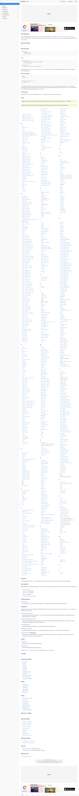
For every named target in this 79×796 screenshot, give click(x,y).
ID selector (25, 594)
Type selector (25, 591)
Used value (25, 692)
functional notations (25, 38)
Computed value (26, 685)
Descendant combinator (25, 628)
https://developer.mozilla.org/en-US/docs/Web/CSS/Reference (49, 762)
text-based (68, 87)
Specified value (25, 690)
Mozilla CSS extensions (27, 748)
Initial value (25, 687)
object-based (41, 89)
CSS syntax (25, 661)
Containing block (26, 701)
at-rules (31, 38)
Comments (25, 666)
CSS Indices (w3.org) (27, 756)
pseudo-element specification (48, 650)
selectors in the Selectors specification (31, 650)
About (76, 1)
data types (72, 36)
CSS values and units (27, 676)
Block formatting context (27, 698)
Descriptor (25, 668)
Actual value (25, 684)
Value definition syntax (27, 675)
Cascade (24, 665)
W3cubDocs (23, 1)
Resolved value (25, 689)
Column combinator (25, 632)
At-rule (42, 94)
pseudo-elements (66, 36)
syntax (64, 86)
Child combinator (24, 624)
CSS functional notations (27, 678)
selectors (34, 581)
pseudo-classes (60, 36)
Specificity (25, 673)
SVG (65, 101)
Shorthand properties (27, 671)
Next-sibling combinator (25, 613)
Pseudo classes (24, 641)
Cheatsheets (70, 1)
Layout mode (25, 703)
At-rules (24, 663)
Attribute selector (26, 596)
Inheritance (25, 670)
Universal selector (26, 589)
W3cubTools (63, 1)
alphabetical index (38, 36)
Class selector (25, 592)
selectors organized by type (58, 38)
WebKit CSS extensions (27, 750)
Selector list (23, 601)
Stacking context (26, 708)
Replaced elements (26, 706)
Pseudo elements (24, 645)
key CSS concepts (45, 38)
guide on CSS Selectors (50, 86)
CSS (22, 795)
